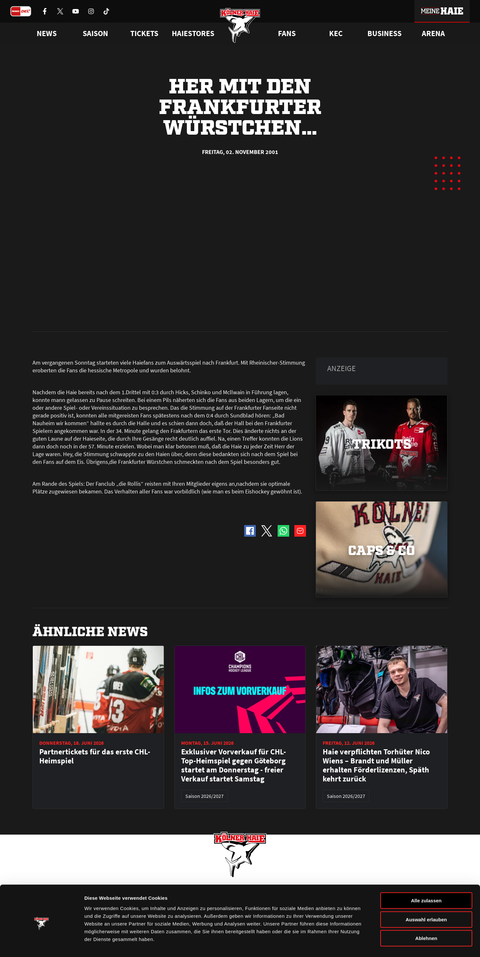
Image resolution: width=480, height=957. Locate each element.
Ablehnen (426, 916)
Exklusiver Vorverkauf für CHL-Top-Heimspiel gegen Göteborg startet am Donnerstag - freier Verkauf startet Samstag (233, 620)
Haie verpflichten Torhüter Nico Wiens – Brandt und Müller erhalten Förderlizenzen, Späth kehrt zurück (376, 620)
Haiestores (193, 33)
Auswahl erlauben (426, 897)
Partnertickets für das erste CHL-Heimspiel (94, 611)
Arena (433, 33)
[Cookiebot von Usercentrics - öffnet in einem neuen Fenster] (42, 944)
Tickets (144, 33)
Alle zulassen (426, 878)
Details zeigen (342, 944)
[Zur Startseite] (240, 26)
